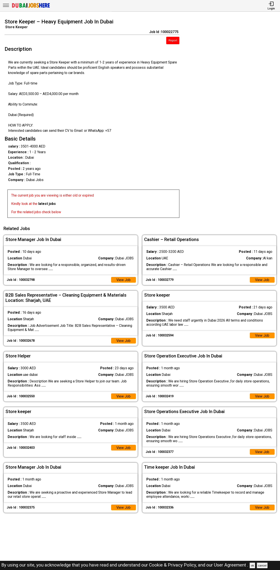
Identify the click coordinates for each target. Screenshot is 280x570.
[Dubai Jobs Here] (31, 7)
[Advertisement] (233, 119)
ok (252, 565)
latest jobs (47, 204)
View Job (123, 279)
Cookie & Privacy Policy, (173, 565)
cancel (262, 565)
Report (172, 40)
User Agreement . (231, 565)
